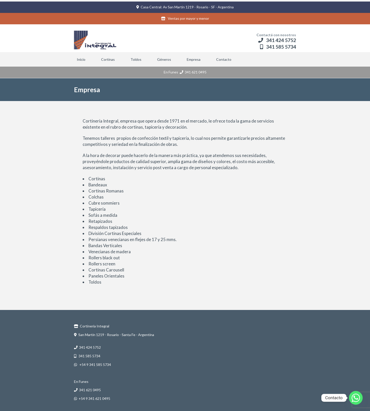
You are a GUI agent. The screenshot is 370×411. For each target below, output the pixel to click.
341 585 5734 (278, 47)
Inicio (81, 59)
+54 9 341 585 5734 (92, 364)
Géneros (164, 59)
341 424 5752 (277, 40)
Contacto (223, 59)
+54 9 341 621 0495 (92, 398)
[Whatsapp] (356, 398)
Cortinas (108, 59)
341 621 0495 (193, 72)
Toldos (136, 59)
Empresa (193, 59)
